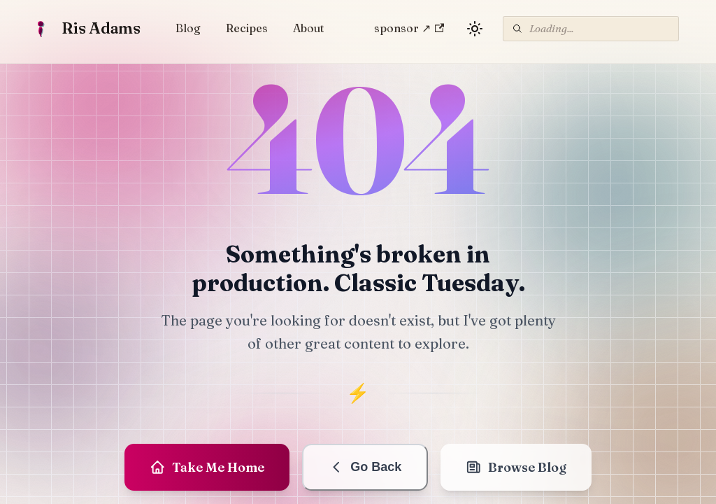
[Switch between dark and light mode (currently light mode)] (474, 28)
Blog (188, 28)
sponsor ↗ (409, 28)
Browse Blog (516, 467)
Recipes (247, 28)
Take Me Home (207, 467)
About (308, 28)
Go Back (365, 467)
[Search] (591, 28)
